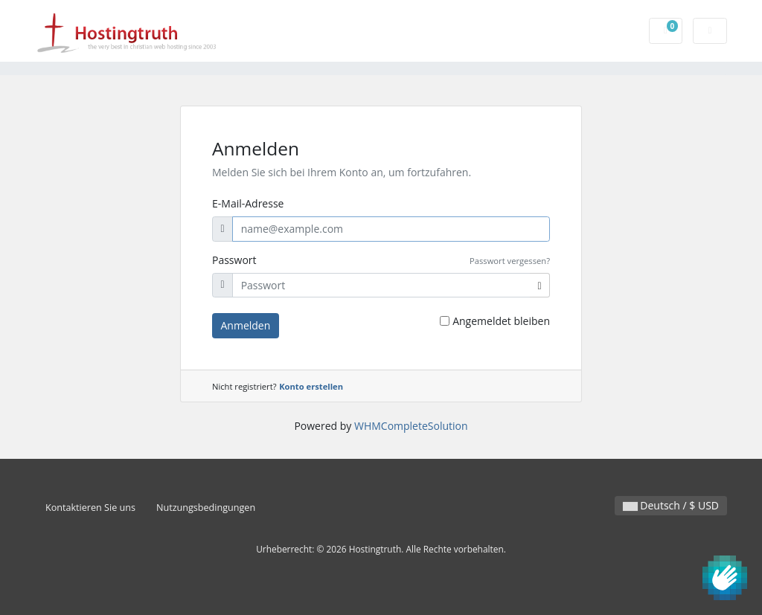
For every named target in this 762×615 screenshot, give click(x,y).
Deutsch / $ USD (671, 505)
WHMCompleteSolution (411, 426)
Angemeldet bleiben (501, 321)
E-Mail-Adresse (248, 203)
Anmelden (246, 325)
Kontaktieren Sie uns (90, 507)
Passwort (234, 260)
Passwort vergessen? (510, 260)
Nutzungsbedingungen (205, 507)
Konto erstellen (311, 386)
